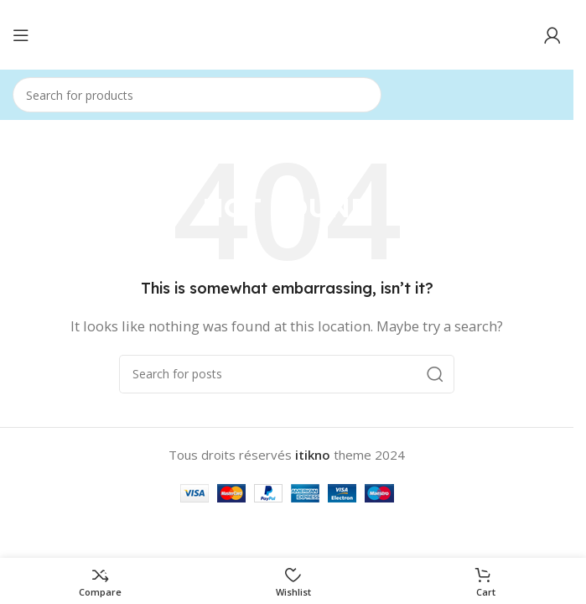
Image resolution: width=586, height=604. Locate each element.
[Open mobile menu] (21, 35)
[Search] (197, 94)
